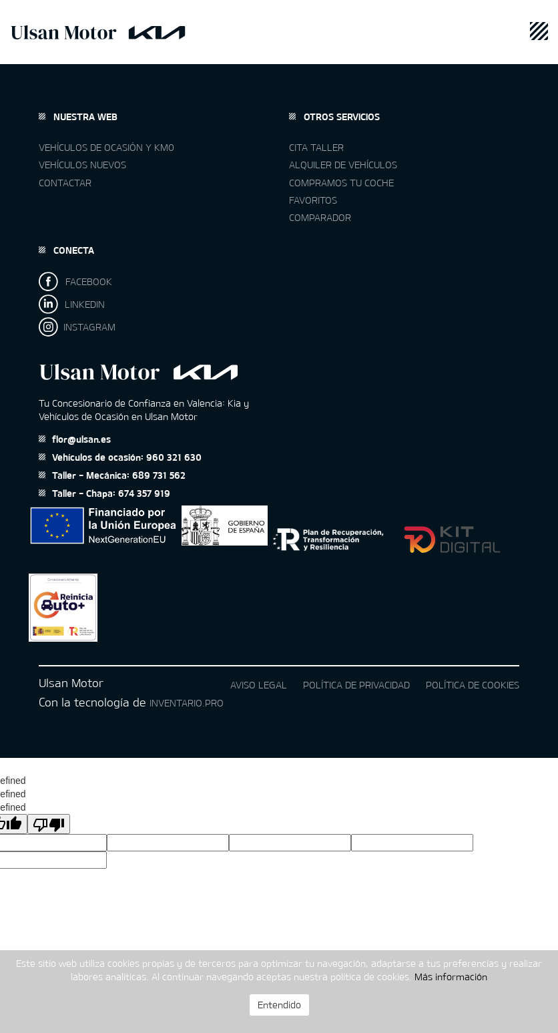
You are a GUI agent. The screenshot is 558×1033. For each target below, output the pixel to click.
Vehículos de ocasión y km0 (106, 147)
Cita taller (316, 147)
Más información (450, 976)
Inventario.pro (187, 702)
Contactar (65, 182)
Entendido (279, 1004)
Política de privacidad (356, 684)
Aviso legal (258, 684)
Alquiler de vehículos (343, 164)
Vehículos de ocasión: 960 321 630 (120, 457)
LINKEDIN (72, 304)
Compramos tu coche (341, 182)
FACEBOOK (75, 281)
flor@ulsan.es (75, 439)
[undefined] (48, 824)
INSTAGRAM (77, 327)
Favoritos (313, 200)
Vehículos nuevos (82, 164)
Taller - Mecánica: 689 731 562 (112, 475)
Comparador (320, 217)
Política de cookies (472, 684)
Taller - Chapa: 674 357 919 (104, 493)
